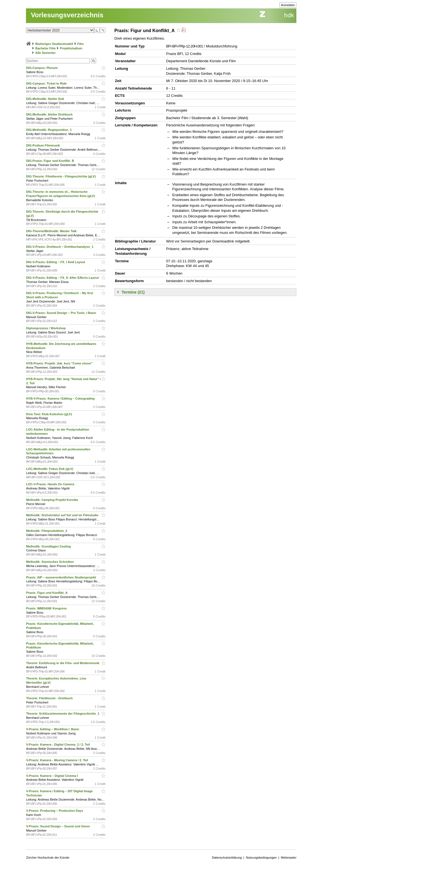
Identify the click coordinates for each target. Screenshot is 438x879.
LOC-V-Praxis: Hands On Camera (50, 484)
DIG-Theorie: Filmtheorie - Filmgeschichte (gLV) (61, 176)
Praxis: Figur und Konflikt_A (47, 592)
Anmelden (288, 5)
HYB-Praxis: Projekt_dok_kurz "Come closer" (59, 363)
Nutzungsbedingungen (261, 857)
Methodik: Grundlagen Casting (49, 546)
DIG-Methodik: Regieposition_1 (49, 129)
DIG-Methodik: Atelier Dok (45, 98)
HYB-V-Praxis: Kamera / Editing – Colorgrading (60, 398)
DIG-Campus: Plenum (42, 67)
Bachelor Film (45, 48)
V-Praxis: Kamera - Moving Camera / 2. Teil (57, 760)
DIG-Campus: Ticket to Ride (46, 83)
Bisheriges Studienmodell (54, 43)
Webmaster (288, 857)
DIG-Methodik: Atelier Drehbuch (49, 114)
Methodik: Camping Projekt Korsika (52, 499)
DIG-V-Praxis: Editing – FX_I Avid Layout (56, 262)
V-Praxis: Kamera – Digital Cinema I (52, 775)
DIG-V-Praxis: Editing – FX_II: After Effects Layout (62, 277)
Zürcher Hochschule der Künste (47, 857)
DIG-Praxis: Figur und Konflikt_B (50, 160)
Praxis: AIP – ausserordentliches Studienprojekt (61, 577)
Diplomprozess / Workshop (46, 328)
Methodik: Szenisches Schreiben (50, 561)
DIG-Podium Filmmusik (43, 145)
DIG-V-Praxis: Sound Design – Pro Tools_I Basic (61, 312)
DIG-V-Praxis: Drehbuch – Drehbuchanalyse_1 (60, 246)
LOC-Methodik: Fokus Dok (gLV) (50, 468)
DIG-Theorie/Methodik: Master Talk (51, 231)
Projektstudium (71, 48)
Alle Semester (45, 52)
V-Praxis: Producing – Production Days (55, 810)
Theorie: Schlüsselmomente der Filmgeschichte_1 (63, 713)
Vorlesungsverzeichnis (67, 15)
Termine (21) (133, 292)
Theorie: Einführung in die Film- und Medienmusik (63, 663)
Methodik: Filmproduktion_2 (47, 530)
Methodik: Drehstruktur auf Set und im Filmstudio (62, 515)
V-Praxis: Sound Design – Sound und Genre (58, 826)
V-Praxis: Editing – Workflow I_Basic (53, 729)
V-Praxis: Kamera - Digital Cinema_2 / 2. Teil (58, 744)
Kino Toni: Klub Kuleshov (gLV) (49, 414)
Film (80, 43)
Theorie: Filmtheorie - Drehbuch (49, 698)
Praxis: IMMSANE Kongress (47, 608)
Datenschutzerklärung (227, 857)
